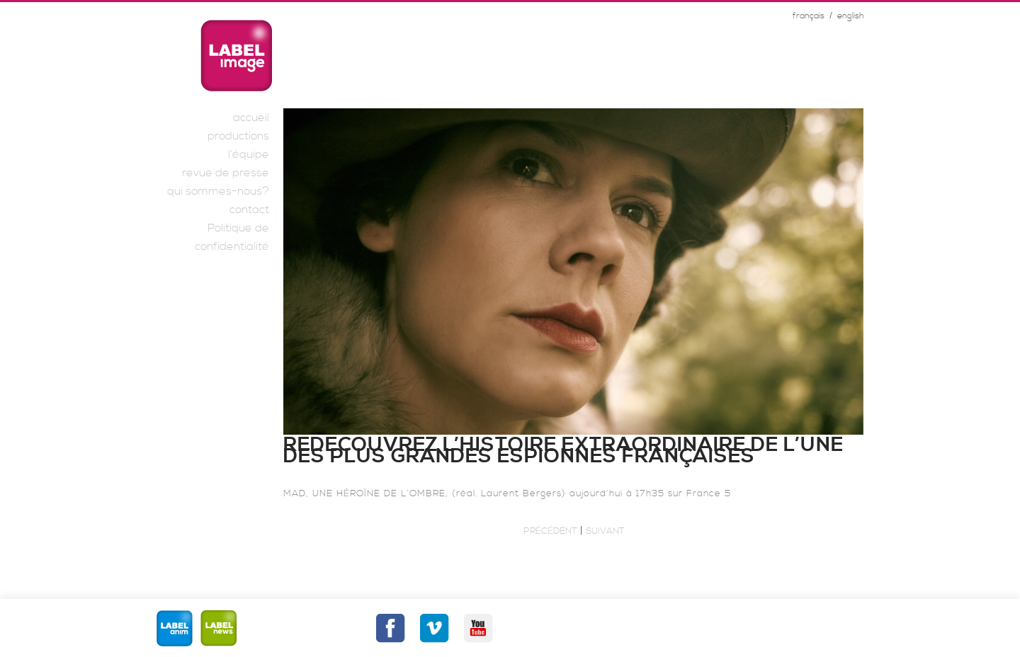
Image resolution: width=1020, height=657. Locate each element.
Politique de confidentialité (232, 237)
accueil (251, 117)
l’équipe (248, 154)
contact (249, 209)
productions (238, 136)
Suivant (605, 531)
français (808, 16)
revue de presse (225, 173)
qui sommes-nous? (218, 191)
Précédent (550, 531)
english (850, 16)
